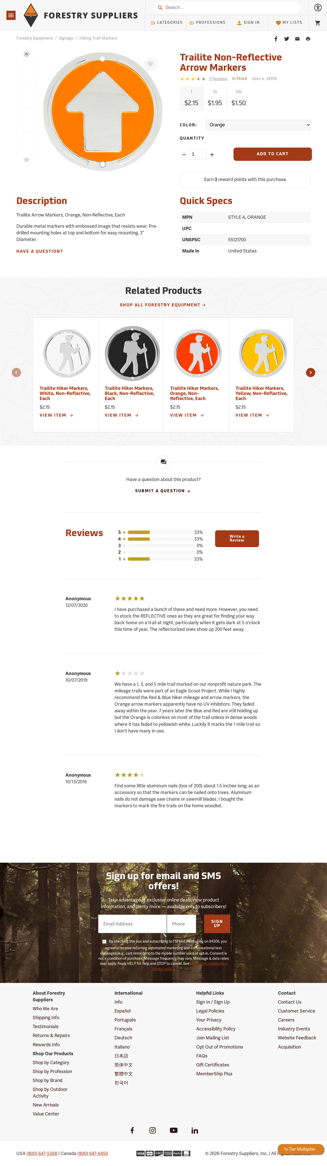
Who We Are (45, 1009)
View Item (57, 415)
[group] (26, 70)
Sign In (248, 23)
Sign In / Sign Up (213, 1002)
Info (118, 1002)
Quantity (192, 139)
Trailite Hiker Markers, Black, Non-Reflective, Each (129, 393)
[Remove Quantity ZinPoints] (184, 155)
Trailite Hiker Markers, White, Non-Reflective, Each (65, 393)
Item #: (264, 78)
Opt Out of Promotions (219, 1047)
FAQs (201, 1056)
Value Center (46, 1114)
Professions (207, 23)
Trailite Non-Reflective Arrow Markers (231, 63)
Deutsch (123, 1038)
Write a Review (237, 539)
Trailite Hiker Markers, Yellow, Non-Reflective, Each (262, 393)
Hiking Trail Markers (98, 38)
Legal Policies (210, 1011)
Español (122, 1011)
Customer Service (296, 1011)
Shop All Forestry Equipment (163, 305)
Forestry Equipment (34, 38)
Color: (188, 125)
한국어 (121, 1083)
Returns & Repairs (51, 1035)
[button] (26, 54)
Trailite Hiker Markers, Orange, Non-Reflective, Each (194, 393)
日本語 (121, 1056)
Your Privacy (208, 1020)
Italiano (122, 1047)
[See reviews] (218, 79)
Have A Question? (39, 252)
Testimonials (46, 1026)
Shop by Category (51, 1062)
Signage (66, 38)
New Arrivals (46, 1105)
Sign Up (217, 924)
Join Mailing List (212, 1038)
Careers (286, 1020)
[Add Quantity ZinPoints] (212, 155)
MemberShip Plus (214, 1074)
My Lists (289, 23)
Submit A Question (163, 491)
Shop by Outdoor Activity (50, 1092)
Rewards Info (46, 1045)
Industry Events (294, 1029)
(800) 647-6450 (92, 1153)
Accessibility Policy (216, 1029)
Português (125, 1020)
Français (123, 1029)
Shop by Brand (47, 1080)
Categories (166, 23)
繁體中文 (123, 1074)
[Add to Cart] (272, 154)
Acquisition (289, 1047)
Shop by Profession (52, 1071)
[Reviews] (204, 79)
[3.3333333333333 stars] (193, 78)
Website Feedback (297, 1038)
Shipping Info (46, 1017)
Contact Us (289, 1002)
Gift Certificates (212, 1065)
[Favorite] (150, 64)
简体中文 (123, 1065)
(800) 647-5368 (42, 1153)
